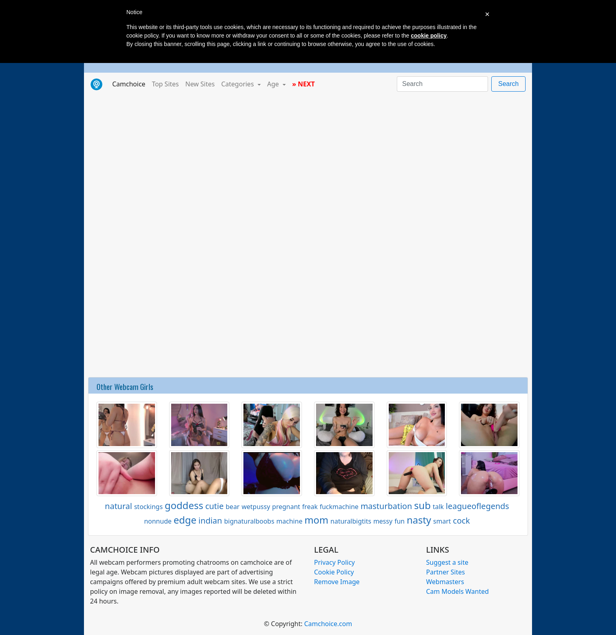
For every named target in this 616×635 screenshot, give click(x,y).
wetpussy (255, 506)
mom (316, 519)
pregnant (286, 506)
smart (442, 521)
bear (232, 506)
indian (210, 520)
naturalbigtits (351, 521)
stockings (148, 506)
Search (508, 83)
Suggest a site (447, 562)
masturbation (386, 506)
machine (290, 521)
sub (422, 505)
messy (382, 521)
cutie (214, 506)
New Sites (200, 84)
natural (118, 506)
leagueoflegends (477, 506)
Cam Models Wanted (457, 591)
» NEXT (303, 84)
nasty (418, 519)
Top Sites (165, 84)
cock (461, 520)
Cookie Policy (334, 572)
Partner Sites (445, 572)
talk (438, 506)
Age (274, 84)
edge (185, 519)
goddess (184, 505)
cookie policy (429, 35)
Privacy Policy (334, 562)
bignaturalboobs (249, 521)
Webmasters (445, 581)
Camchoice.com (328, 623)
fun (399, 521)
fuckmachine (339, 506)
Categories (238, 84)
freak (310, 506)
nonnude (158, 521)
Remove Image (337, 581)
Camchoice (130, 83)
